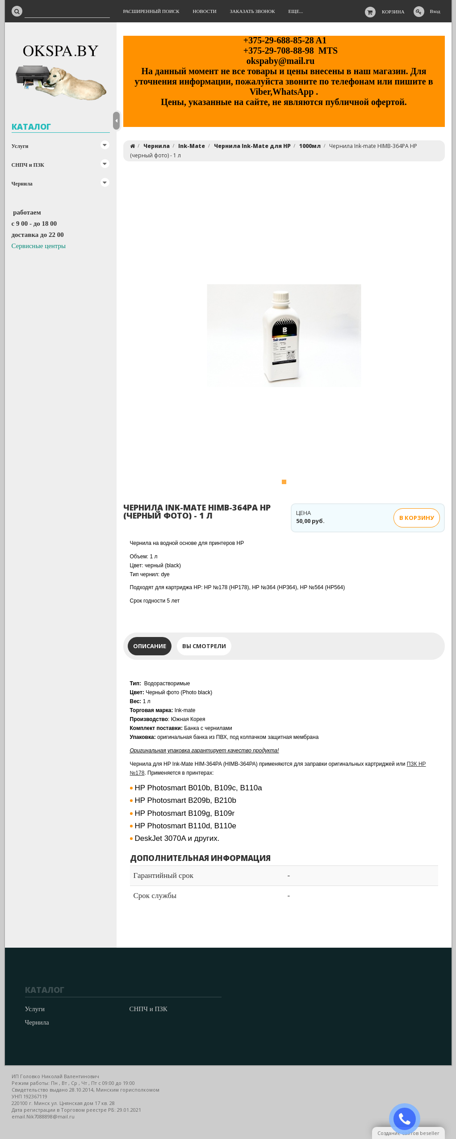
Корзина (393, 11)
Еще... (296, 11)
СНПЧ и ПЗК (28, 165)
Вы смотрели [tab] (204, 646)
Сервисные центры (39, 245)
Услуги (20, 146)
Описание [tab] (149, 646)
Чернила (22, 184)
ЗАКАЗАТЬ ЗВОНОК (408, 1119)
